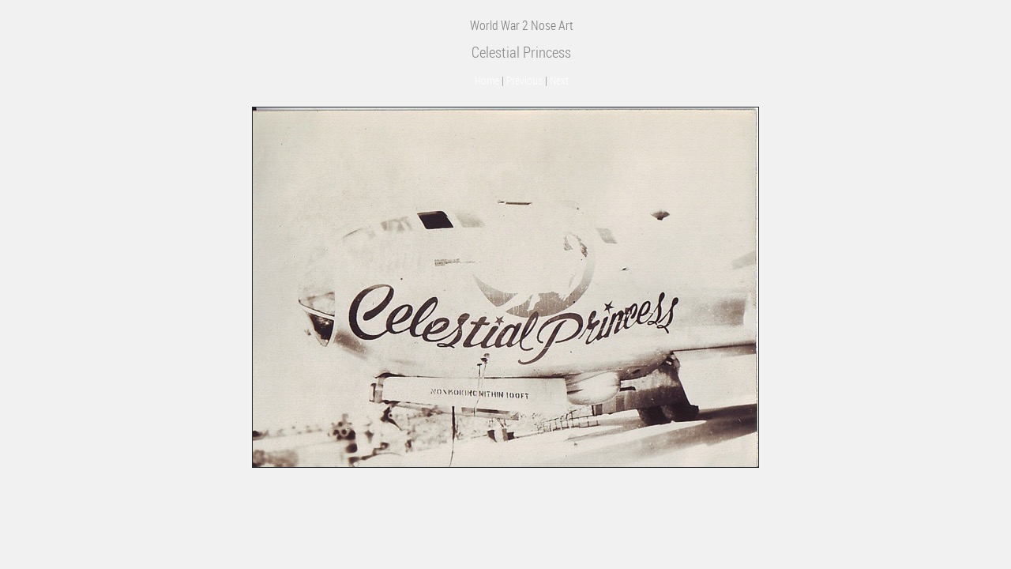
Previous (524, 80)
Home (487, 80)
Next (559, 80)
